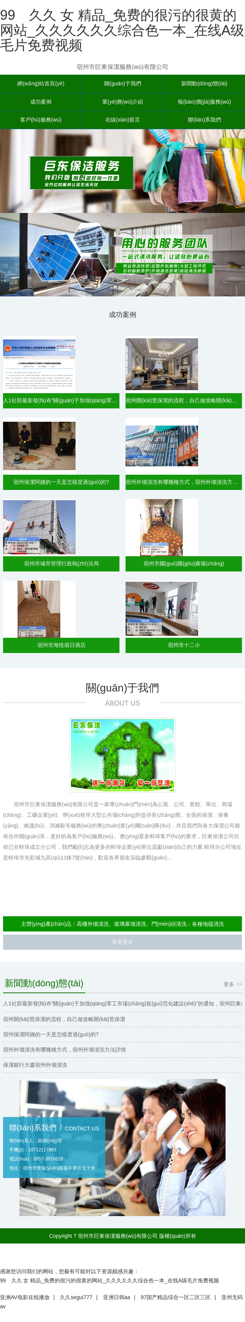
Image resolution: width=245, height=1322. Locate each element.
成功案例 (41, 102)
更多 (233, 986)
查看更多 (122, 944)
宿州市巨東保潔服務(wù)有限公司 (122, 67)
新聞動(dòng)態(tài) (204, 84)
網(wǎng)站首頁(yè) (40, 84)
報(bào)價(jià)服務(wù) (204, 102)
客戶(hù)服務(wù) (40, 121)
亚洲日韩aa (117, 1301)
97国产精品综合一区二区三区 (176, 1301)
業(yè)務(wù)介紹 (122, 102)
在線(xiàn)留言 (122, 121)
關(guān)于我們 (122, 84)
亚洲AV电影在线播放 (25, 1301)
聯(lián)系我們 (204, 121)
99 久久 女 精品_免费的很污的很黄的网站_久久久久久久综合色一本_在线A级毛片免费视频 (122, 30)
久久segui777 (76, 1301)
